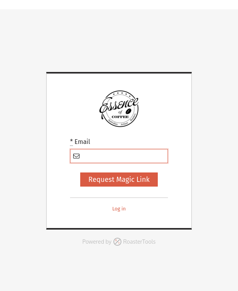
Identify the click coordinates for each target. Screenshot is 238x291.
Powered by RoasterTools (119, 242)
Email (80, 142)
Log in (119, 209)
